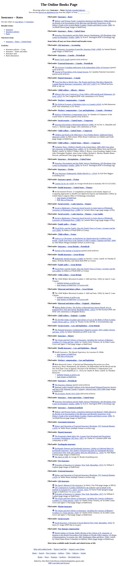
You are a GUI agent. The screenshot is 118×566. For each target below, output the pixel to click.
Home (34, 553)
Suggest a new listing (76, 549)
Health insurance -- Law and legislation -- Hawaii (77, 348)
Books (40, 557)
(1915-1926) (67, 394)
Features (54, 557)
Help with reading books (43, 549)
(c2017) (82, 83)
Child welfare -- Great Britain (69, 275)
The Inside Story (74, 557)
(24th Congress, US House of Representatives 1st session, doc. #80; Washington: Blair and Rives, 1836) (84, 535)
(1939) (64, 184)
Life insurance (63, 481)
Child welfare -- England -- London (72, 316)
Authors (61, 553)
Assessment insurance (66, 422)
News (47, 557)
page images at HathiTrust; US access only (72, 285)
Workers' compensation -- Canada (71, 100)
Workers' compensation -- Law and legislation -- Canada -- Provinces (85, 110)
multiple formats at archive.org (68, 283)
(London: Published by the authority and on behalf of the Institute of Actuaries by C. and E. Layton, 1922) (81, 489)
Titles (68, 553)
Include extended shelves (75, 10)
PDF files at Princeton (65, 200)
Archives (62, 557)
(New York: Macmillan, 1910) (83, 523)
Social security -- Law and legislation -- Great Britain (79, 326)
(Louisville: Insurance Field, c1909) (78, 49)
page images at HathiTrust (66, 198)
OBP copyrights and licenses (58, 563)
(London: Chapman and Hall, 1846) (84, 239)
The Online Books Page (59, 4)
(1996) (74, 125)
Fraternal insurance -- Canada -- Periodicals (75, 63)
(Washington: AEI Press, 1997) (81, 437)
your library (19, 22)
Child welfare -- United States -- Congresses (75, 131)
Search (41, 553)
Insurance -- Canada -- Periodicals (71, 55)
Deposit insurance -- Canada (69, 78)
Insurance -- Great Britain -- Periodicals (74, 246)
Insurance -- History (66, 336)
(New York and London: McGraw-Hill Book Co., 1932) (83, 451)
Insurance (9, 30)
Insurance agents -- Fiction (68, 179)
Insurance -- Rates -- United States (18, 42)
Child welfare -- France (67, 234)
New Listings (51, 553)
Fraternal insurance (66, 471)
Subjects (75, 553)
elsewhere (30, 22)
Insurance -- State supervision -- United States (76, 398)
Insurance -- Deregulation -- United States (74, 159)
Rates (8, 34)
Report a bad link (60, 549)
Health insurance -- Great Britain (71, 255)
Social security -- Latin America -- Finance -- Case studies (80, 214)
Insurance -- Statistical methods (70, 408)
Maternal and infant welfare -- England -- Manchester (79, 303)
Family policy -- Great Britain (69, 265)
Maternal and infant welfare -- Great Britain (75, 289)
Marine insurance (65, 506)
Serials (83, 553)
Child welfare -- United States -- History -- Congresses (79, 143)
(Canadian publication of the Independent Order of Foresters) (82, 68)
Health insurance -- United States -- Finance (75, 188)
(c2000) (69, 259)
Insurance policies (12, 32)
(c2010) (78, 104)
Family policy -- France (67, 224)
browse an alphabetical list (48, 12)
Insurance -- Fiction (66, 169)
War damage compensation (68, 529)
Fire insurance (63, 461)
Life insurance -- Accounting (69, 45)
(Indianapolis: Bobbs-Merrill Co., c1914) (76, 173)
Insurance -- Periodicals (67, 381)
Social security (63, 519)
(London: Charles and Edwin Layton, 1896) (84, 23)
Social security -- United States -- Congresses (75, 120)
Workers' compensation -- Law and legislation (76, 360)
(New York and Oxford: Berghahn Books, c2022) (81, 309)
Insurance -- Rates (65, 17)
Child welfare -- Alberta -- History (71, 90)
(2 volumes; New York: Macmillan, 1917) (79, 465)
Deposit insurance (65, 432)
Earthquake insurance (66, 444)
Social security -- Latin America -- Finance (74, 204)
